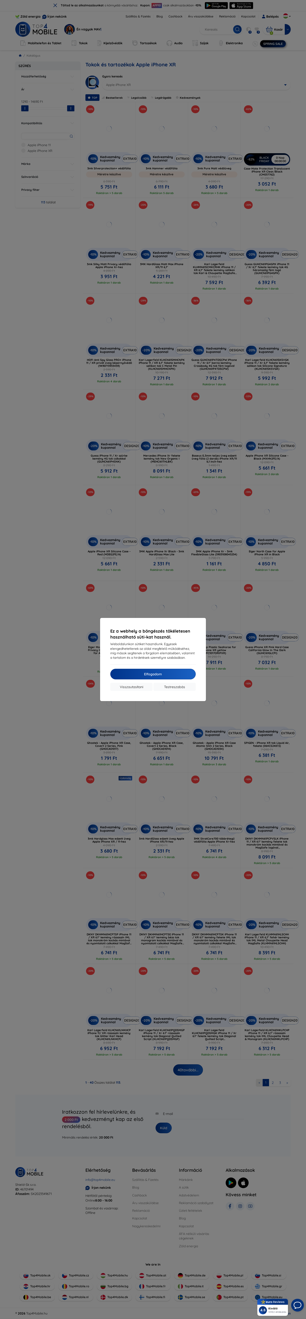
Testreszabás (174, 687)
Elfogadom (153, 674)
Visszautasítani (131, 687)
